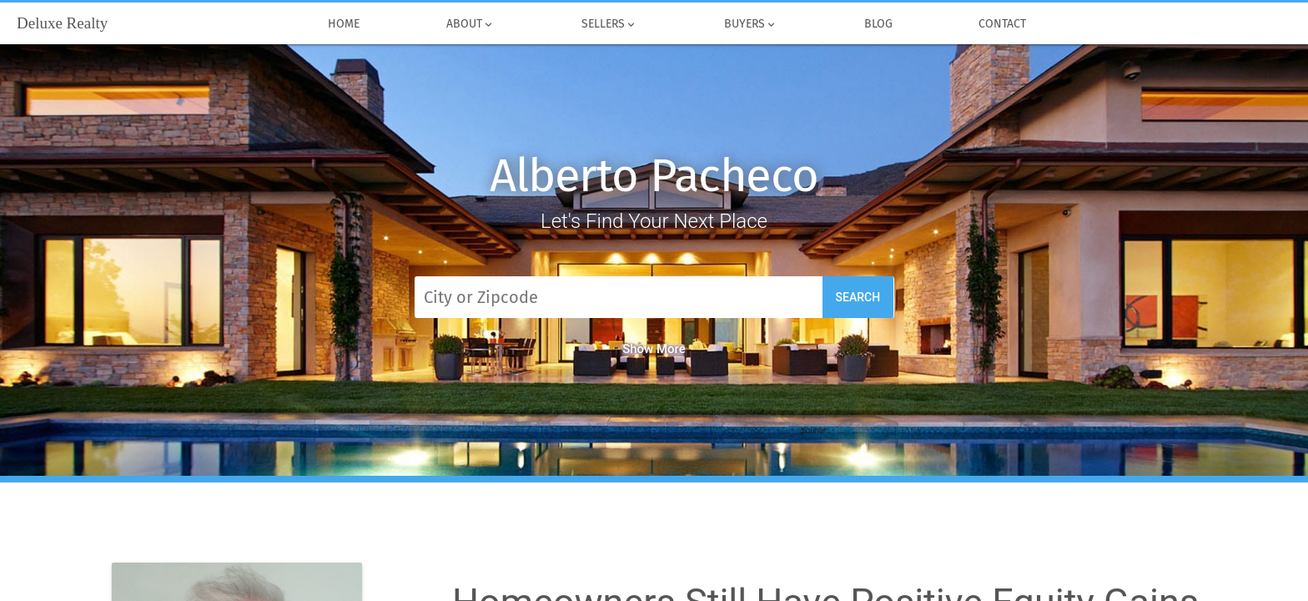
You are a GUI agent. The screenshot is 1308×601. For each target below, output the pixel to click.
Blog (878, 24)
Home (344, 24)
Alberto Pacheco (654, 176)
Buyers (751, 24)
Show (654, 349)
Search (858, 297)
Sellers (609, 24)
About (470, 24)
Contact (1003, 24)
